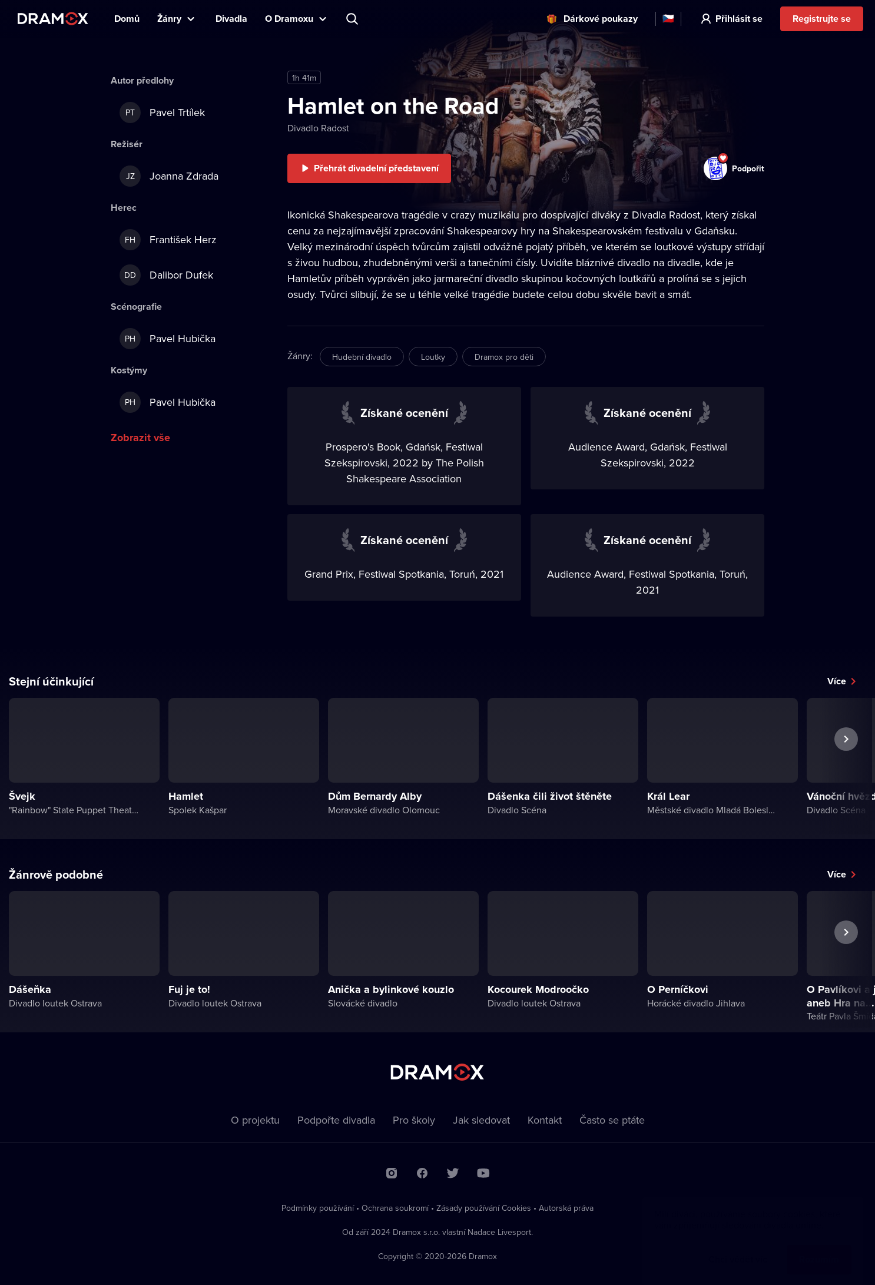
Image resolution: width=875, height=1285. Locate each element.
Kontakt (545, 1119)
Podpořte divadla (336, 1119)
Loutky (433, 357)
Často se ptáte (612, 1119)
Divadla (231, 18)
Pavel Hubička (168, 338)
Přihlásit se (739, 18)
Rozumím (819, 1247)
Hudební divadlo (362, 357)
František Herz (168, 239)
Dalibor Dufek (166, 275)
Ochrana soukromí (395, 1208)
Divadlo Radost (318, 127)
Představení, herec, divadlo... (353, 18)
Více (836, 681)
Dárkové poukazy (601, 18)
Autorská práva (566, 1208)
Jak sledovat (481, 1119)
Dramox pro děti (504, 357)
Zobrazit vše (140, 437)
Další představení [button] (846, 766)
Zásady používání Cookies (483, 1208)
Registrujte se (822, 18)
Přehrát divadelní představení (376, 168)
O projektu (255, 1119)
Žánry (169, 18)
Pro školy (414, 1119)
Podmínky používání (317, 1208)
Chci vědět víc (737, 1247)
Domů (127, 18)
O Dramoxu (289, 18)
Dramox (53, 18)
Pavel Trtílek (162, 112)
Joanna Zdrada (169, 176)
